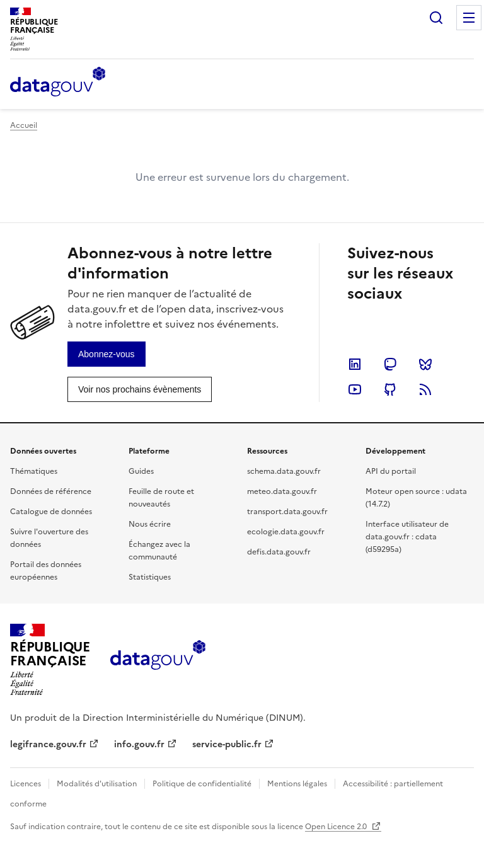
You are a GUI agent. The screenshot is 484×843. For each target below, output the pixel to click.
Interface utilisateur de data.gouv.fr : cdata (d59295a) (407, 537)
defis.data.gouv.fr (279, 552)
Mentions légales (297, 783)
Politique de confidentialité (202, 783)
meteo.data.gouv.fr (282, 491)
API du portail (391, 471)
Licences (25, 783)
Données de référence (50, 491)
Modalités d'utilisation (97, 783)
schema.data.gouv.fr (284, 471)
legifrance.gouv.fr (48, 744)
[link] (106, 354)
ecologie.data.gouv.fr (286, 531)
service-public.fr (227, 744)
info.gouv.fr (139, 744)
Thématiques (33, 471)
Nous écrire (150, 524)
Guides (141, 471)
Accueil (23, 125)
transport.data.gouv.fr (287, 511)
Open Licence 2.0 (337, 826)
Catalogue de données (51, 511)
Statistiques (150, 577)
